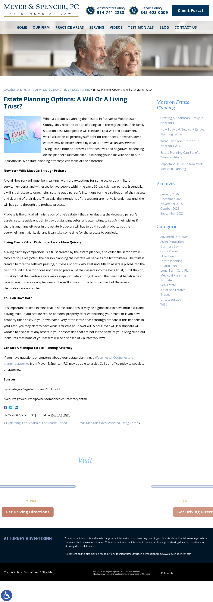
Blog (164, 27)
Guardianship (169, 266)
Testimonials (141, 27)
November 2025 (171, 204)
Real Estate (168, 285)
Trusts (165, 295)
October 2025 (169, 208)
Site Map (48, 572)
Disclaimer (30, 572)
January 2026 (169, 194)
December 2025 (171, 199)
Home (22, 27)
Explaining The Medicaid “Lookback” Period (36, 423)
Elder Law (167, 256)
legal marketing (121, 574)
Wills (163, 304)
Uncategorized (170, 299)
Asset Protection (172, 242)
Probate (166, 280)
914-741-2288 (111, 10)
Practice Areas (69, 27)
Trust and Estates (172, 290)
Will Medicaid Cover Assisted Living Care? (109, 423)
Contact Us (185, 27)
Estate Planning (80, 89)
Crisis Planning (170, 251)
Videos (116, 27)
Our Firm (41, 27)
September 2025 (171, 213)
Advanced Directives (174, 237)
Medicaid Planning (173, 275)
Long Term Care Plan (175, 270)
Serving (96, 27)
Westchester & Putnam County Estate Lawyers (32, 89)
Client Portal (190, 10)
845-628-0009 (154, 10)
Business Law (170, 246)
